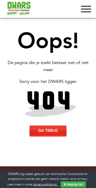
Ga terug (48, 130)
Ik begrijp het (73, 184)
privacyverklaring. (45, 184)
